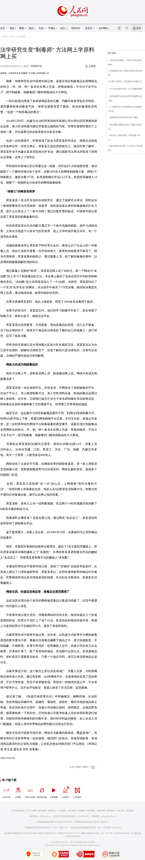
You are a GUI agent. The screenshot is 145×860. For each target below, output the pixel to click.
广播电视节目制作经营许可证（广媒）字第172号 (46, 828)
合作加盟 (72, 811)
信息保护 (121, 811)
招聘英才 (52, 811)
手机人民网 (30, 791)
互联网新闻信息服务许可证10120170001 (54, 822)
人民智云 (65, 791)
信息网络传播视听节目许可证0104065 (20, 833)
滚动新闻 (21, 36)
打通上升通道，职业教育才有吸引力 (126, 81)
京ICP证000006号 (121, 833)
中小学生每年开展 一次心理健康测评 (126, 89)
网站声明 (101, 811)
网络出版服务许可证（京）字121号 (97, 833)
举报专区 (75, 28)
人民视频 (54, 791)
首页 (2, 28)
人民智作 (77, 791)
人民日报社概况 (18, 811)
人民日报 (6, 791)
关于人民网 (31, 811)
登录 (138, 28)
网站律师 (111, 811)
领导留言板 (42, 791)
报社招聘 (42, 811)
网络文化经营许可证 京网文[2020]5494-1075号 (59, 833)
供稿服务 (81, 811)
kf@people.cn (45, 816)
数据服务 (91, 811)
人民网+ (18, 791)
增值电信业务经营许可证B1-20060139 (91, 822)
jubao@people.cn (108, 816)
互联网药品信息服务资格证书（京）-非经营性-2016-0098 (95, 828)
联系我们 (130, 811)
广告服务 (62, 811)
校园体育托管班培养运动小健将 (124, 117)
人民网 (4, 36)
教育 (12, 36)
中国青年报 (36, 66)
